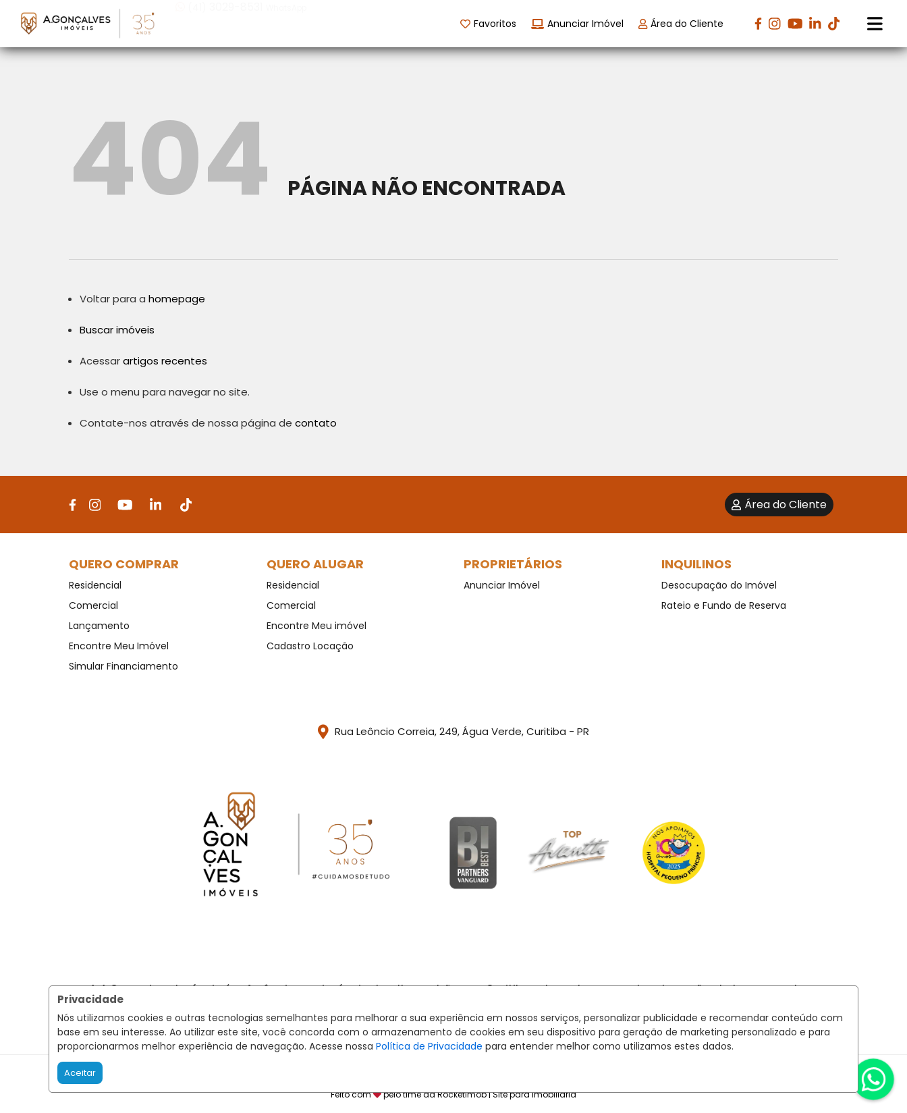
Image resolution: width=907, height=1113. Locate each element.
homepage (176, 299)
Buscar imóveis (117, 330)
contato (316, 423)
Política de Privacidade (429, 1046)
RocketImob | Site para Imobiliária (506, 1094)
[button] (261, 22)
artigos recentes (165, 361)
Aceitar (80, 1072)
